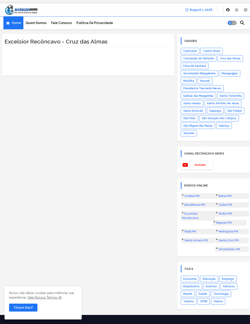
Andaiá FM (191, 196)
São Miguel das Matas (198, 125)
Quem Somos (36, 23)
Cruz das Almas (230, 58)
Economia (189, 278)
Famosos (229, 286)
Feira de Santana (194, 66)
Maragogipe (230, 73)
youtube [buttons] (200, 165)
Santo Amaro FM (196, 240)
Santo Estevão (193, 110)
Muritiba (188, 80)
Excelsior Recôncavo (190, 215)
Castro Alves (211, 51)
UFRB (203, 301)
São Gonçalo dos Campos (219, 118)
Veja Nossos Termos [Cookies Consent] (42, 297)
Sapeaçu (215, 110)
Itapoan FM (224, 222)
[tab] (13, 23)
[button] (232, 23)
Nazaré (205, 80)
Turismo (188, 301)
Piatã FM (190, 231)
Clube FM (225, 204)
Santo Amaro (192, 103)
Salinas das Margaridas (198, 95)
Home (16, 23)
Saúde (203, 293)
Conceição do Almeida (198, 58)
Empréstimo (191, 286)
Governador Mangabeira (199, 73)
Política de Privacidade (94, 23)
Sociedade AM (229, 249)
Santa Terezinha (231, 95)
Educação (209, 278)
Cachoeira (190, 51)
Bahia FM (224, 196)
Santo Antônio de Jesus (223, 103)
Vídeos (218, 301)
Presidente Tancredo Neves (202, 88)
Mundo (187, 293)
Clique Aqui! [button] (23, 307)
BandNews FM (194, 204)
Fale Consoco (61, 23)
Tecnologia (221, 293)
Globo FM (225, 213)
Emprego (228, 278)
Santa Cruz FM (228, 240)
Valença (224, 125)
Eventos (211, 286)
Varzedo (188, 133)
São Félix (189, 118)
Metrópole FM (228, 231)
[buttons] (228, 9)
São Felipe (234, 110)
